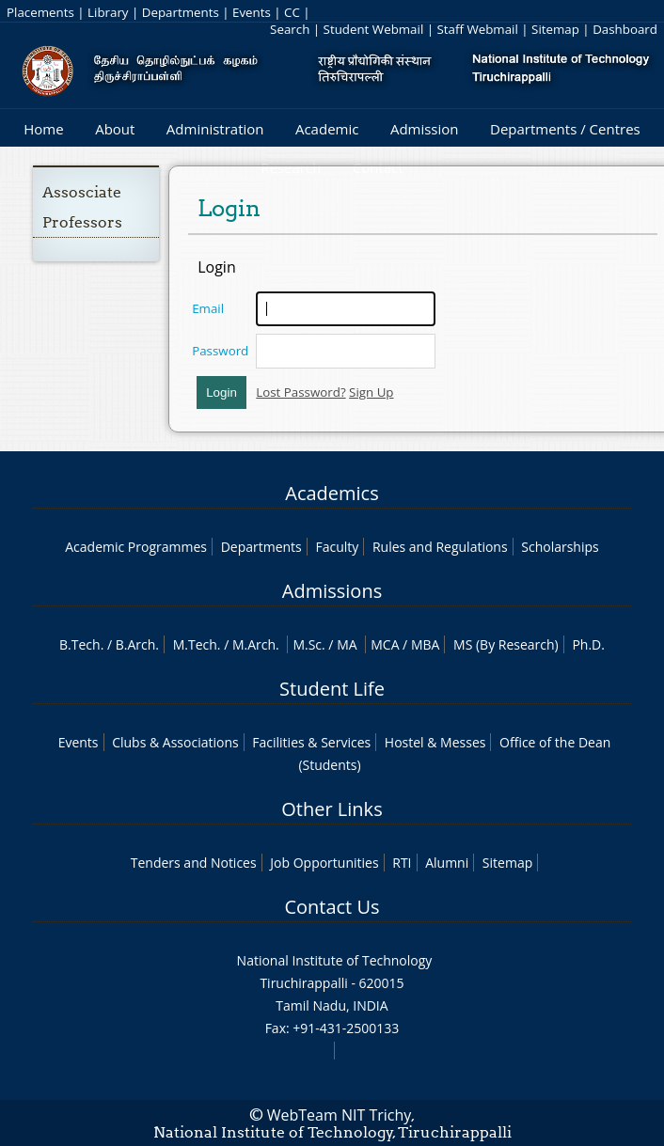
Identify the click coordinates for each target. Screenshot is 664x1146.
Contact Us (331, 906)
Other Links (331, 809)
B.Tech (80, 644)
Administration (215, 128)
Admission (424, 128)
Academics (331, 493)
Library (107, 12)
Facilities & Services (311, 742)
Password (220, 350)
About (114, 128)
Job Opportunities (324, 862)
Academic (326, 128)
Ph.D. (588, 644)
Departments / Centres (565, 128)
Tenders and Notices (194, 862)
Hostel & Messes (435, 742)
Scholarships (559, 547)
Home (43, 128)
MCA (385, 644)
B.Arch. (137, 644)
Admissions (332, 591)
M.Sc (307, 644)
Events (251, 12)
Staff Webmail (477, 29)
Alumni (446, 862)
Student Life (332, 688)
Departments (180, 12)
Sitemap (555, 29)
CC (292, 12)
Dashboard (625, 29)
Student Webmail (374, 29)
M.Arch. (255, 644)
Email (208, 308)
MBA (425, 644)
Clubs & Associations (175, 742)
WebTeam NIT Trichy (339, 1115)
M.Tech (195, 644)
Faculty (336, 547)
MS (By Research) (506, 644)
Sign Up (371, 392)
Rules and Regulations (440, 547)
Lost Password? (300, 392)
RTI (401, 862)
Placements (40, 12)
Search (289, 29)
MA (346, 644)
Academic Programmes (136, 547)
